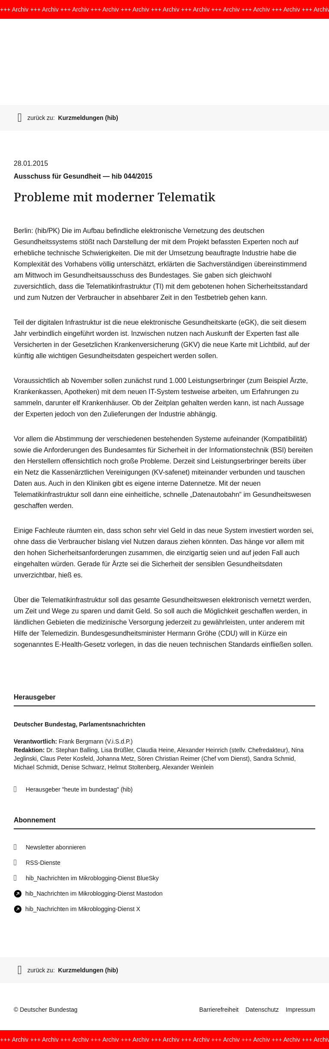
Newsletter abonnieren (56, 847)
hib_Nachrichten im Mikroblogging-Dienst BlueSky (92, 878)
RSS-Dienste (43, 862)
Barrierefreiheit (219, 1009)
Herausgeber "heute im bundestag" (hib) (79, 789)
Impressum (300, 1009)
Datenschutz (262, 1009)
